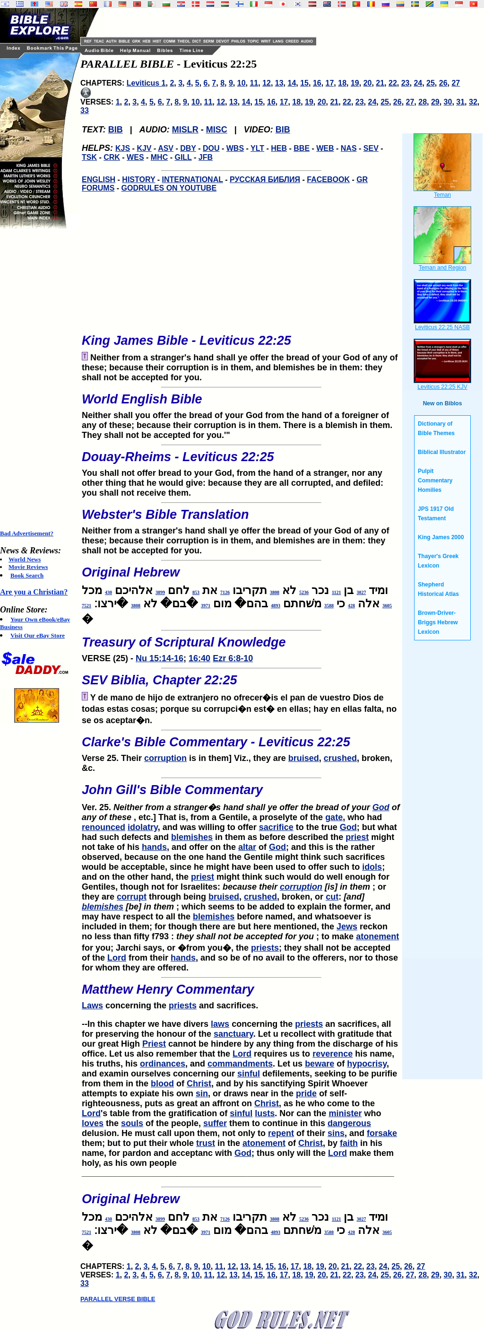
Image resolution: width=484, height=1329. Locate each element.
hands (154, 847)
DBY (188, 148)
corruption (165, 758)
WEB (325, 148)
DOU (211, 148)
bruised (303, 758)
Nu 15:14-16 (159, 658)
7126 (225, 592)
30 (448, 102)
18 (342, 83)
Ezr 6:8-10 (233, 658)
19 (355, 83)
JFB (206, 157)
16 (317, 83)
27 (455, 83)
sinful (248, 1073)
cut (332, 896)
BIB (115, 129)
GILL (182, 157)
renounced (103, 827)
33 (84, 110)
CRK (112, 157)
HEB (279, 148)
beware (319, 1063)
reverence (332, 1053)
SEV (371, 148)
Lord (116, 957)
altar (247, 847)
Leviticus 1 (146, 83)
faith (349, 1143)
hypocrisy (367, 1063)
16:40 (199, 658)
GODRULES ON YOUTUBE (169, 188)
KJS (122, 148)
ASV (165, 148)
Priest (154, 1044)
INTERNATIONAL (192, 179)
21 (380, 83)
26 (443, 83)
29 (435, 102)
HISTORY (138, 179)
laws (220, 1024)
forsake (382, 1133)
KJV (144, 148)
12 (266, 83)
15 (304, 83)
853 (195, 592)
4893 (275, 605)
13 (279, 83)
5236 (304, 592)
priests (265, 948)
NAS (349, 148)
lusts (265, 1113)
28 (422, 102)
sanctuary (233, 1034)
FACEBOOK (328, 179)
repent (281, 1133)
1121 (336, 592)
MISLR (185, 129)
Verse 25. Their (241, 746)
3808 (274, 592)
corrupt (132, 896)
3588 (329, 605)
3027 (361, 592)
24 (418, 83)
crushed (340, 758)
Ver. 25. (241, 795)
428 (351, 605)
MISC (216, 129)
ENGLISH (98, 179)
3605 (387, 605)
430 (108, 592)
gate (334, 817)
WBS (235, 148)
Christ (199, 1083)
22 (393, 83)
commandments (240, 1063)
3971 (205, 605)
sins (336, 1133)
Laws (92, 1005)
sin (202, 1093)
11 (254, 83)
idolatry (143, 827)
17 (330, 83)
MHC (159, 157)
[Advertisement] (38, 379)
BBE (302, 148)
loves (93, 1123)
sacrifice (276, 827)
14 (292, 83)
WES (135, 157)
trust (205, 1143)
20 (367, 83)
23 (405, 83)
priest (357, 837)
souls (132, 1123)
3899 (160, 592)
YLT (257, 148)
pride (306, 1093)
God (380, 807)
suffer (215, 1123)
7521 (86, 605)
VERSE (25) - (241, 646)
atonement (377, 936)
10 (241, 83)
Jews (347, 926)
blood (162, 1083)
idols (372, 867)
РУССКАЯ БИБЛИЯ (265, 179)
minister (345, 1113)
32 (473, 102)
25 (430, 83)
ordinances (162, 1063)
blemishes (192, 837)
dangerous (349, 1123)
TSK (89, 157)
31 (460, 102)
